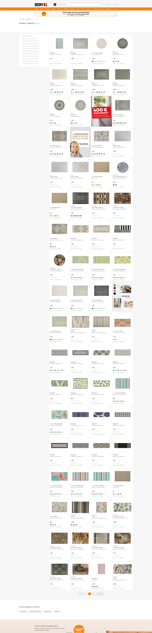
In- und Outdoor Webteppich (76, 251)
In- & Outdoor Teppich (116, 312)
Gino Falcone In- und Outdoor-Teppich (120, 498)
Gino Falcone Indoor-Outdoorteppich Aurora (121, 158)
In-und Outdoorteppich (116, 96)
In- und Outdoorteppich (96, 34)
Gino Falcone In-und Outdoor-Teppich (77, 189)
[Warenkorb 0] (116, 4)
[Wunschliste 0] (113, 4)
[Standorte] (107, 4)
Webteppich (51, 34)
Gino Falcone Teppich (74, 312)
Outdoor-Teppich (52, 220)
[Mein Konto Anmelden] (110, 4)
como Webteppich (73, 34)
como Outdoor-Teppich (116, 127)
